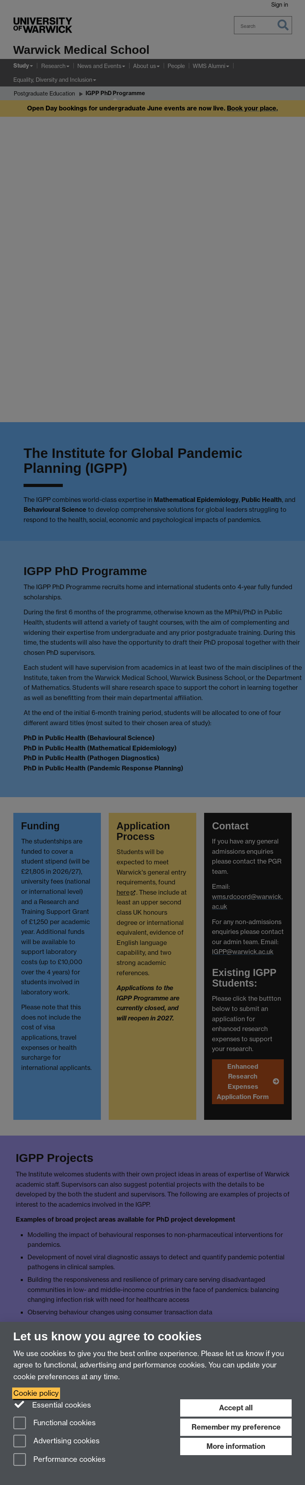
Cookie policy (36, 1393)
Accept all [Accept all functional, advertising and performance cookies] (236, 1407)
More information (235, 1446)
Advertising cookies (56, 1441)
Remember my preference (236, 1427)
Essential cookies (52, 1404)
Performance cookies (59, 1460)
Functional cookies (54, 1423)
